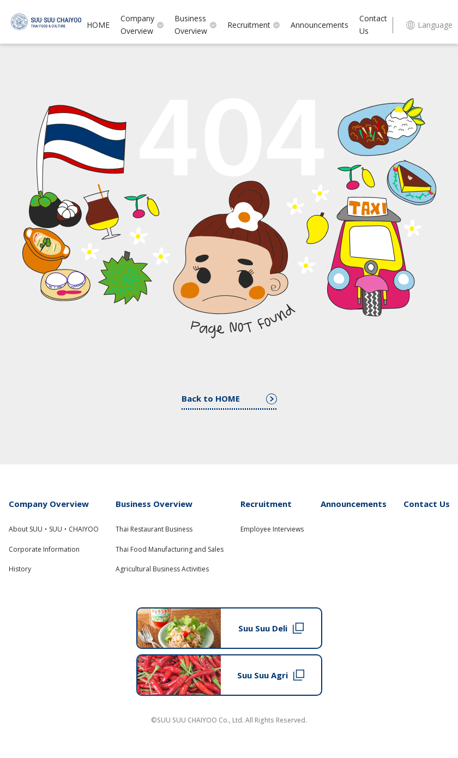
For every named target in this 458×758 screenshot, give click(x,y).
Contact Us (373, 24)
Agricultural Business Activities (162, 569)
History (20, 569)
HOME (98, 25)
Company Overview (142, 24)
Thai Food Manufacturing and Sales (170, 549)
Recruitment (253, 25)
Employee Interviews (272, 529)
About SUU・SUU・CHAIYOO (54, 529)
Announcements (319, 25)
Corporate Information (44, 549)
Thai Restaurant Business (154, 529)
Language (429, 25)
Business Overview (195, 24)
